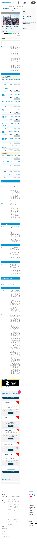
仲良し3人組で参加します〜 (8, 430)
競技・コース (25, 18)
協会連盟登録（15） (10, 509)
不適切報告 (13, 436)
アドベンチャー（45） (11, 505)
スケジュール (25, 21)
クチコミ (24, 28)
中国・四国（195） (4, 535)
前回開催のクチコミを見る (11, 469)
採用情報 (30, 511)
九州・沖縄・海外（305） (5, 537)
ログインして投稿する (10, 397)
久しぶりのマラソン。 (7, 402)
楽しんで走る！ (6, 443)
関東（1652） (4, 530)
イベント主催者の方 (24, 2)
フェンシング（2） (16, 520)
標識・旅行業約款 (31, 506)
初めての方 (3, 494)
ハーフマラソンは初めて (8, 455)
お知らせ (3, 500)
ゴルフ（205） (16, 500)
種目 (24, 11)
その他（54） (16, 503)
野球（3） (9, 520)
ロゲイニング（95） (10, 501)
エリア (18, 2)
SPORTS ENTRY (6, 2)
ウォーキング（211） (11, 500)
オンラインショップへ (16, 386)
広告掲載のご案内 (31, 513)
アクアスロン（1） (16, 523)
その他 (24, 26)
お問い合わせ (33, 500)
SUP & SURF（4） (16, 515)
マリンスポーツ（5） (17, 512)
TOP (13, 2)
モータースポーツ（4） (11, 518)
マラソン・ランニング (6, 6)
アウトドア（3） (16, 518)
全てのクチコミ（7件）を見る (10, 467)
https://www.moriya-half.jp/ (10, 31)
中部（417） (3, 532)
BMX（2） (9, 521)
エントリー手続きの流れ (27, 16)
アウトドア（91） (16, 501)
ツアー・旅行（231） (17, 497)
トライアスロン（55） (11, 503)
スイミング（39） (16, 505)
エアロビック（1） (10, 523)
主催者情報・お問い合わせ (27, 23)
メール (18, 33)
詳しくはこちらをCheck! (7, 386)
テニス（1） (15, 521)
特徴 (24, 13)
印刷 (18, 35)
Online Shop (4, 503)
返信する (10, 413)
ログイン (33, 2)
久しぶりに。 (6, 417)
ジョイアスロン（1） (10, 525)
